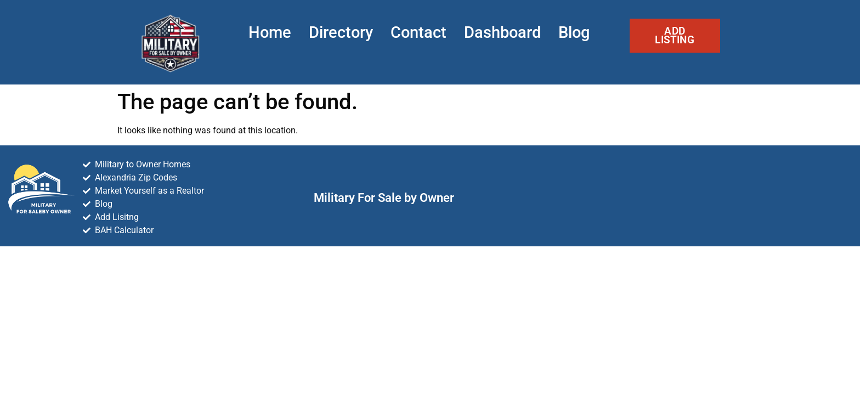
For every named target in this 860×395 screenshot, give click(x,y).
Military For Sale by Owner (384, 197)
